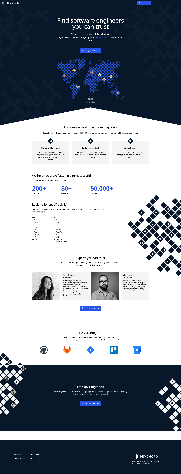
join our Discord (102, 37)
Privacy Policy (18, 455)
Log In (174, 3)
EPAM (142, 463)
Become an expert (161, 3)
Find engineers (144, 3)
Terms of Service (19, 458)
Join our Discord (35, 458)
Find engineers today (90, 50)
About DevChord (35, 455)
